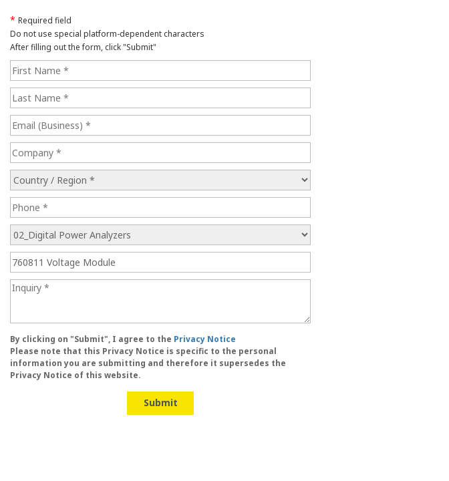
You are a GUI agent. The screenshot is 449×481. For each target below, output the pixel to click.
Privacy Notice (205, 339)
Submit (161, 402)
